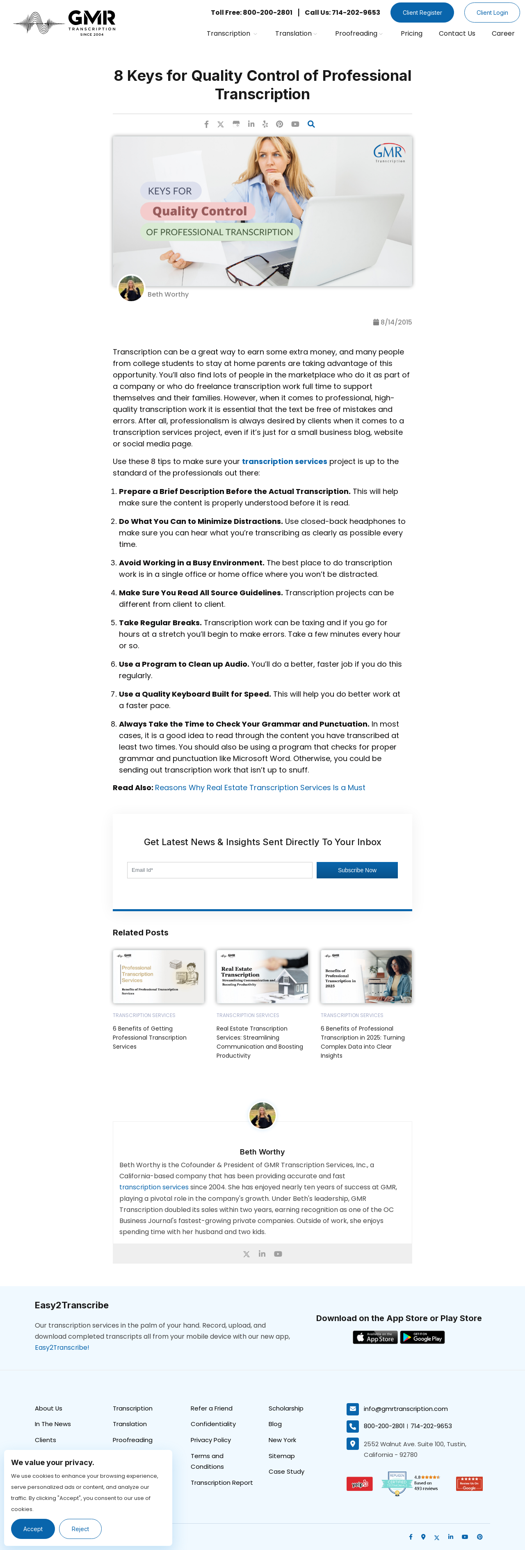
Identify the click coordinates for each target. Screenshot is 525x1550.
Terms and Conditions (207, 1461)
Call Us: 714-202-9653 (340, 12)
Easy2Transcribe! (63, 1347)
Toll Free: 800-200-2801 (249, 12)
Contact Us (457, 33)
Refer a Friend (212, 1408)
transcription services (154, 1187)
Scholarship (286, 1408)
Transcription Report (222, 1483)
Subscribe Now (357, 870)
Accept (33, 1528)
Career (503, 33)
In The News (53, 1424)
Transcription (232, 33)
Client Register (420, 12)
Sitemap (282, 1456)
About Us (49, 1408)
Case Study (286, 1472)
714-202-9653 (432, 1426)
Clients (45, 1440)
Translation (296, 33)
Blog (275, 1424)
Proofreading (359, 33)
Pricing (411, 33)
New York (282, 1440)
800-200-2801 (384, 1426)
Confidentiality (213, 1424)
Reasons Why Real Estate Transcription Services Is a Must (260, 787)
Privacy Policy (211, 1440)
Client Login (491, 12)
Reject (81, 1528)
